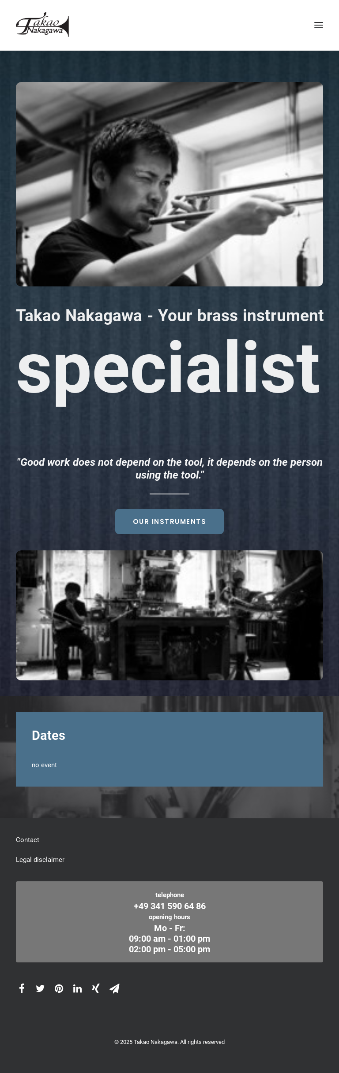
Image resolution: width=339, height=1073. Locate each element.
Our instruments (170, 521)
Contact (27, 840)
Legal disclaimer (40, 860)
